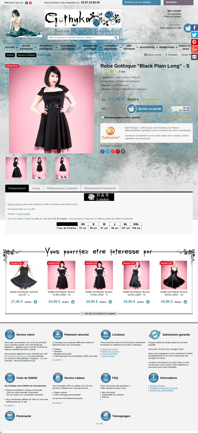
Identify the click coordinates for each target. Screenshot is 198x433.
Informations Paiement (100, 188)
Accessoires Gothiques (68, 47)
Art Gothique (129, 47)
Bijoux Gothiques (26, 47)
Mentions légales (157, 384)
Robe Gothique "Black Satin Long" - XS (174, 293)
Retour (152, 55)
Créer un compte (172, 16)
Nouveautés (147, 47)
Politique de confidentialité (161, 389)
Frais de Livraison (110, 352)
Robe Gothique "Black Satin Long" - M (136, 293)
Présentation (17, 188)
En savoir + (57, 358)
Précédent (171, 55)
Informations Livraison (62, 188)
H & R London (44, 55)
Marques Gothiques (26, 55)
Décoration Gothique (90, 47)
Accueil (10, 47)
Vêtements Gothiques (46, 47)
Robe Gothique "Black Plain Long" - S (99, 293)
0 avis (36, 188)
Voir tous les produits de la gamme (99, 312)
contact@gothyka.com (18, 354)
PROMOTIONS (166, 47)
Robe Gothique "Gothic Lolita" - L (24, 293)
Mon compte (174, 10)
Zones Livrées (108, 354)
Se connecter (174, 14)
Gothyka (10, 55)
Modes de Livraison (110, 350)
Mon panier (175, 25)
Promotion (12, 66)
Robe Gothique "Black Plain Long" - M (61, 293)
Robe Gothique (15, 204)
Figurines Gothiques (110, 47)
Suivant (186, 55)
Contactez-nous (186, 47)
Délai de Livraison (110, 347)
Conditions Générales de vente (164, 386)
